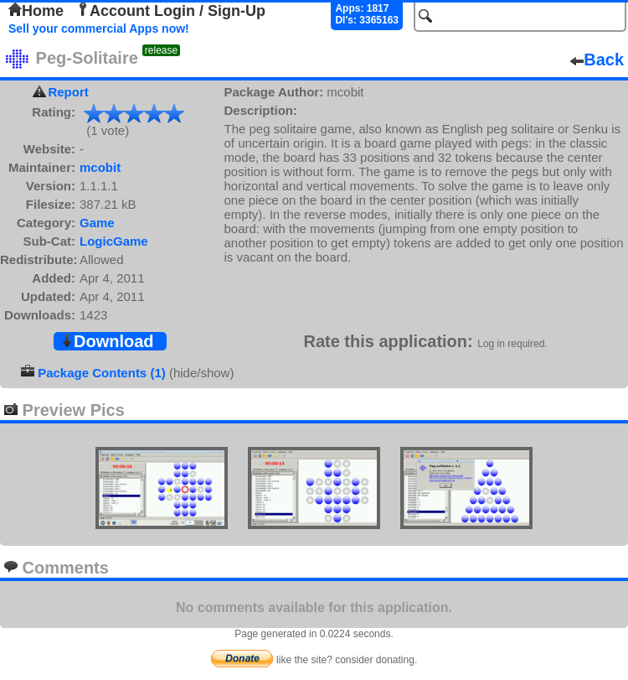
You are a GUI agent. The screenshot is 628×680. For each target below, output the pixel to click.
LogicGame (114, 241)
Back (597, 59)
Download (107, 341)
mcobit (100, 167)
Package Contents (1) (102, 373)
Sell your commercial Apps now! (98, 28)
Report (68, 92)
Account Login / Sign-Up (170, 11)
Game (97, 222)
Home (36, 11)
